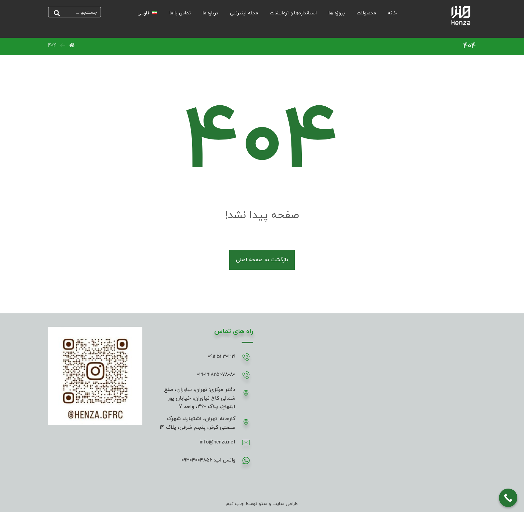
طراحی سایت (285, 504)
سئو (262, 504)
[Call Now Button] (508, 498)
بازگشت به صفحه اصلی (262, 260)
